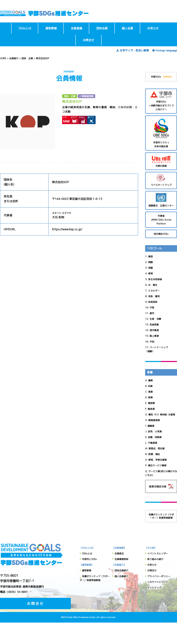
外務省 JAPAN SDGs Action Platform (161, 219)
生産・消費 (155, 318)
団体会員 (102, 28)
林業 (150, 386)
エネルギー (154, 290)
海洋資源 (154, 330)
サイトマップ (154, 587)
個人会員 (127, 28)
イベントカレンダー (157, 553)
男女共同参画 (155, 279)
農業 (150, 380)
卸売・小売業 (155, 431)
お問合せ (88, 40)
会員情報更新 (121, 559)
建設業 (151, 403)
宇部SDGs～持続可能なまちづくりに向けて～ (161, 101)
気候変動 (154, 324)
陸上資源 (154, 335)
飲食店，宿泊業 (157, 448)
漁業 (150, 391)
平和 (152, 341)
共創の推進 (161, 161)
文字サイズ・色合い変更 (132, 50)
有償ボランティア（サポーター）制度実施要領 (161, 516)
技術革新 (152, 302)
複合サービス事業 (157, 465)
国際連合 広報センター (161, 200)
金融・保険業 (155, 437)
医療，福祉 (154, 454)
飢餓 (150, 262)
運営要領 (51, 28)
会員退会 (119, 553)
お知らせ (153, 28)
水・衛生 (152, 285)
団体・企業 (69, 96)
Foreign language (164, 50)
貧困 (150, 256)
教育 (150, 273)
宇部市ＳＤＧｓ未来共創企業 (161, 133)
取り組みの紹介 (155, 559)
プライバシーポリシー (158, 576)
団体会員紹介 (121, 570)
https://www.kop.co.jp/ (67, 229)
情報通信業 (154, 420)
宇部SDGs (161, 76)
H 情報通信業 (86, 96)
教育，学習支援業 (157, 459)
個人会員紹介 (121, 576)
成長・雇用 (154, 296)
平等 (152, 307)
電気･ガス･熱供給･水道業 (161, 414)
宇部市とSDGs (89, 559)
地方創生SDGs (161, 233)
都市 (152, 313)
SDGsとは (25, 28)
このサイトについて (157, 582)
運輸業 (150, 425)
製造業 (151, 408)
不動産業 (152, 442)
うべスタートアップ (161, 180)
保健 (150, 267)
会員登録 (76, 28)
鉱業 (150, 397)
